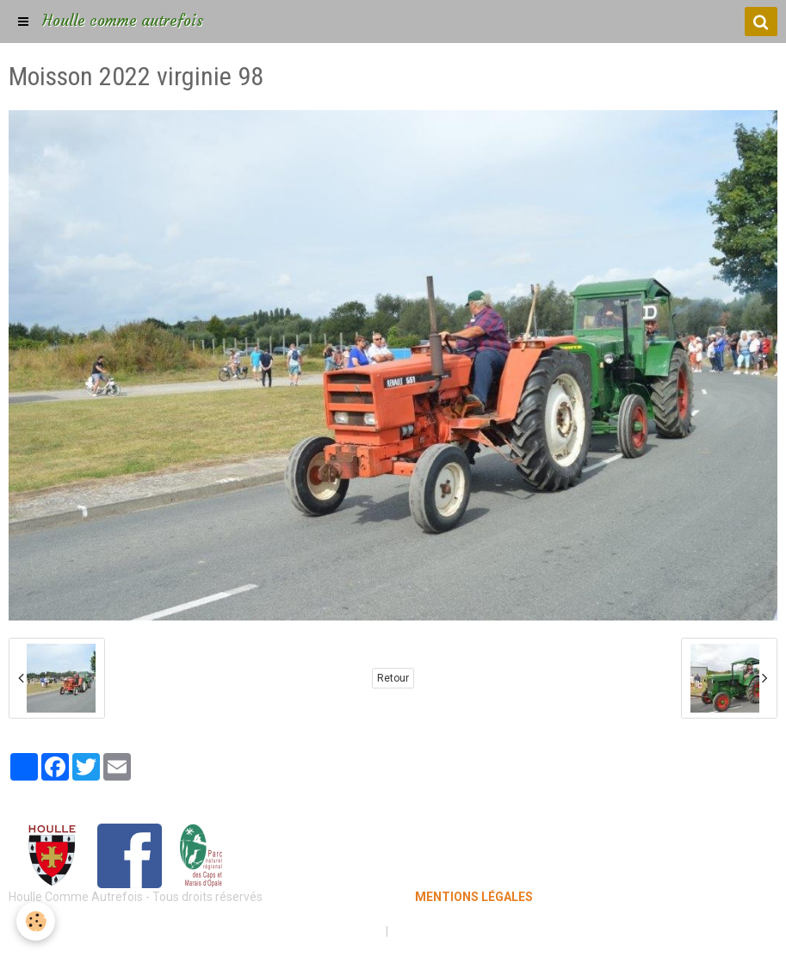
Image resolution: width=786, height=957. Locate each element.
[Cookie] (36, 921)
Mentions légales (333, 931)
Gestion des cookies (446, 931)
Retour (393, 678)
